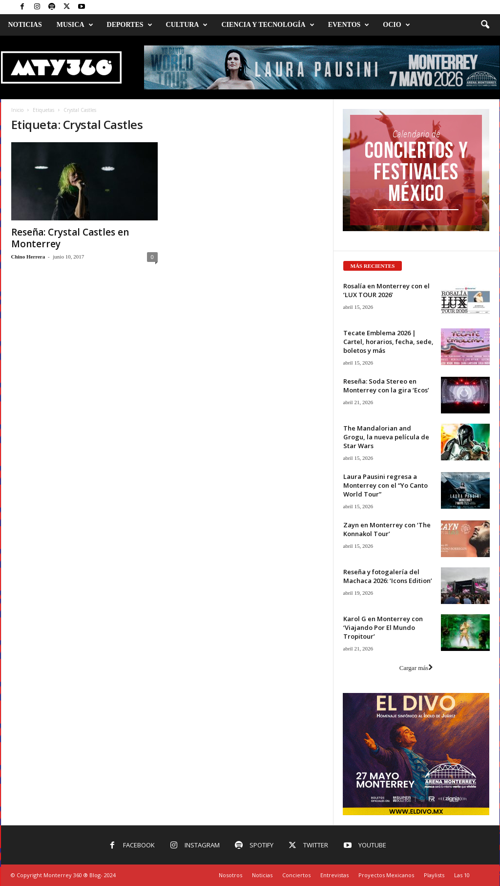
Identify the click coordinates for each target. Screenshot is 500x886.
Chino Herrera (28, 256)
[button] (485, 25)
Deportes (129, 25)
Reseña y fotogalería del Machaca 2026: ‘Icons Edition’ (387, 576)
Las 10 (462, 875)
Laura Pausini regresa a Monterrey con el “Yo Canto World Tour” (385, 485)
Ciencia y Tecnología (267, 25)
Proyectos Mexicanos (386, 875)
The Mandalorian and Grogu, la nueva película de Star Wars (386, 437)
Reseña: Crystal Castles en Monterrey (70, 238)
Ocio (396, 25)
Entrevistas (334, 875)
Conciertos (296, 875)
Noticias (25, 24)
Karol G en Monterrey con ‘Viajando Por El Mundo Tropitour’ (383, 627)
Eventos (349, 25)
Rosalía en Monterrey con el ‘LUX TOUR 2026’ (386, 290)
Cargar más (416, 667)
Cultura (187, 25)
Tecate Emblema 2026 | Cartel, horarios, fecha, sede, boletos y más (388, 341)
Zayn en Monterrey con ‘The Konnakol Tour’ (387, 529)
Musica (75, 25)
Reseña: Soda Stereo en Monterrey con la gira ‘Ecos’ (386, 385)
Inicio (17, 110)
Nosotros (230, 875)
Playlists (434, 875)
